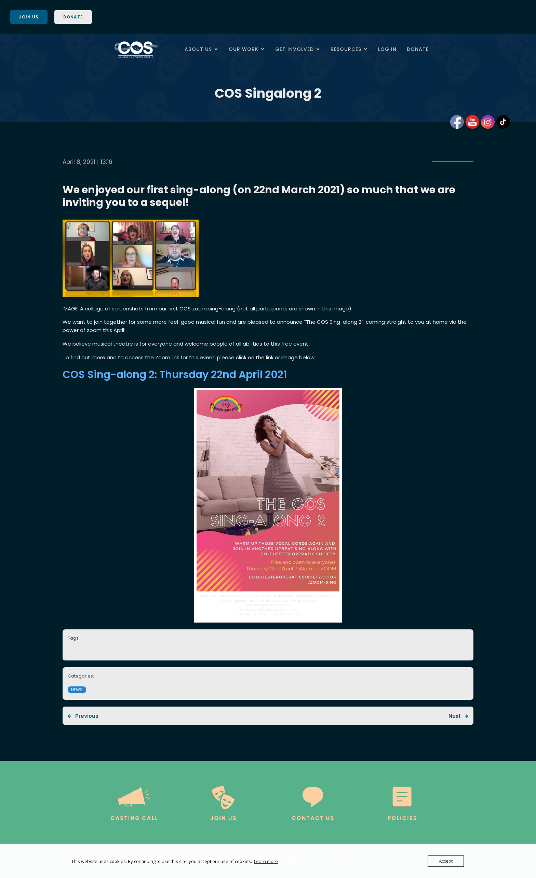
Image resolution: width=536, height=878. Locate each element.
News (77, 690)
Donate (418, 49)
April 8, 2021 (79, 162)
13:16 (106, 162)
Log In (387, 49)
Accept (446, 861)
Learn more (266, 861)
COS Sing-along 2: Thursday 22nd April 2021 (175, 374)
